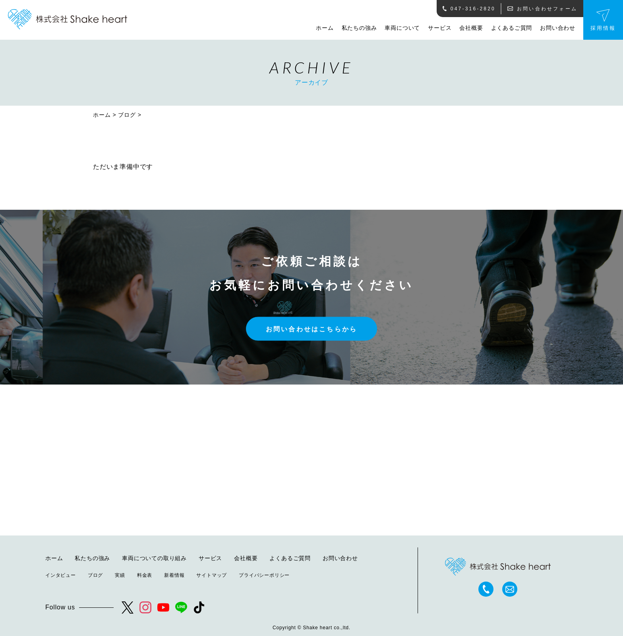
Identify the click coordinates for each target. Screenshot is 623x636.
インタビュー (60, 575)
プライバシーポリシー (264, 575)
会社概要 (471, 28)
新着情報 (174, 575)
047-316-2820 (469, 9)
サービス (439, 28)
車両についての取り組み (154, 558)
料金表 (144, 575)
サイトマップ (211, 575)
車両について (402, 28)
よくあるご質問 (511, 28)
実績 (120, 575)
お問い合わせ (557, 28)
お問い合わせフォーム (542, 9)
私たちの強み (359, 28)
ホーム (324, 28)
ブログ (126, 115)
